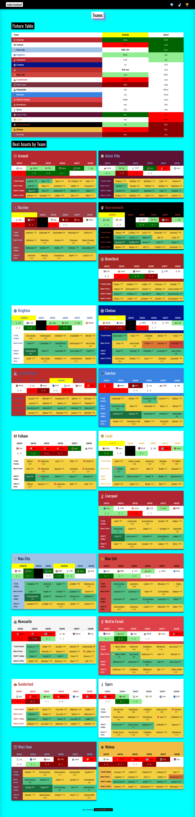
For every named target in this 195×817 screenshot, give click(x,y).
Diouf (72, 794)
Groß (29, 343)
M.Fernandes (44, 772)
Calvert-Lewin (134, 461)
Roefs (45, 709)
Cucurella (175, 343)
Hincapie (43, 195)
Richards (87, 398)
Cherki (87, 591)
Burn (72, 661)
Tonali (45, 656)
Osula (31, 651)
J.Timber (74, 181)
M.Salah (163, 528)
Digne (161, 195)
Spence (175, 724)
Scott (144, 232)
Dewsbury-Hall (149, 398)
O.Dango (158, 284)
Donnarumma (32, 596)
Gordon (59, 646)
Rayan (144, 237)
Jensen (145, 288)
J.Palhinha (147, 709)
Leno (57, 461)
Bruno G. (31, 646)
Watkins (133, 181)
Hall (59, 656)
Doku (31, 591)
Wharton (88, 408)
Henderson (60, 398)
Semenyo (47, 583)
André (131, 772)
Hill (158, 237)
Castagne (74, 468)
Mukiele (31, 709)
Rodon (161, 476)
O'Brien (162, 413)
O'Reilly (73, 583)
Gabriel (30, 181)
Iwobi (88, 461)
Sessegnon (89, 468)
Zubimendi (58, 190)
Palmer (133, 358)
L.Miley (89, 651)
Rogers (119, 181)
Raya (57, 181)
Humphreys (59, 255)
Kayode (145, 293)
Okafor (178, 461)
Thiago (116, 284)
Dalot (175, 599)
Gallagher (132, 717)
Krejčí (130, 786)
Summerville (74, 772)
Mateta (46, 403)
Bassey (58, 468)
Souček (88, 772)
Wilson (30, 461)
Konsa (175, 181)
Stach (117, 461)
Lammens (132, 591)
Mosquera (174, 786)
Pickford (162, 398)
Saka (88, 181)
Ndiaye (175, 398)
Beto (132, 406)
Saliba (73, 185)
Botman (45, 651)
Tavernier (158, 232)
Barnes (73, 646)
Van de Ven (118, 709)
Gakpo (175, 521)
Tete (86, 484)
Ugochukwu (58, 232)
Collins (144, 284)
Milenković (160, 646)
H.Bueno (160, 772)
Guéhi (58, 583)
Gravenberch (147, 521)
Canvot (75, 403)
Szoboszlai (132, 521)
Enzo (133, 335)
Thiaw (44, 646)
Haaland (30, 583)
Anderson (134, 646)
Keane (116, 421)
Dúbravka (43, 232)
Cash (161, 181)
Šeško (178, 583)
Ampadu (162, 461)
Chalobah (148, 335)
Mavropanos (59, 772)
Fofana (147, 343)
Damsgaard (131, 288)
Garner (132, 398)
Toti (145, 777)
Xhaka (87, 709)
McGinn (148, 185)
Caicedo (160, 343)
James (160, 335)
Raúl (72, 461)
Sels (159, 654)
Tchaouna (73, 240)
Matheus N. (89, 583)
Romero (177, 709)
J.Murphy (73, 651)
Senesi (118, 232)
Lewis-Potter (173, 288)
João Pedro (118, 335)
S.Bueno (145, 772)
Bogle (161, 468)
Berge (72, 476)
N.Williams (147, 646)
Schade (173, 284)
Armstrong (174, 777)
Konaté (161, 521)
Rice (43, 181)
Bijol (148, 468)
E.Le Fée (59, 709)
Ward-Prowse (88, 240)
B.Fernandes (119, 583)
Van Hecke (30, 335)
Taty (73, 787)
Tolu (175, 772)
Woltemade (87, 646)
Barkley (161, 185)
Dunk (89, 350)
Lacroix (31, 398)
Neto (176, 335)
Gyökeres (58, 185)
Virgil (116, 521)
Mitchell (45, 398)
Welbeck (58, 335)
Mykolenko (177, 413)
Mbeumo (161, 583)
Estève (87, 232)
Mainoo (176, 591)
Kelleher (130, 284)
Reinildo (87, 723)
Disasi (58, 779)
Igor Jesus (173, 646)
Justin (132, 468)
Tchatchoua (145, 786)
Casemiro (134, 583)
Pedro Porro (161, 709)
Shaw (147, 591)
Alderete (73, 709)
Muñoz (74, 398)
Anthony (29, 232)
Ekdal (71, 255)
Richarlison (133, 709)
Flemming (72, 232)
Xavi (161, 717)
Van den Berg (173, 293)
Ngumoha (177, 528)
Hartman (31, 255)
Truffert (131, 232)
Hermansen (89, 779)
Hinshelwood (60, 343)
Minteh (88, 335)
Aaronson (150, 461)
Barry (162, 406)
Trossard (88, 185)
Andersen (45, 461)
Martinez (147, 181)
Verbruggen (45, 335)
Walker (57, 247)
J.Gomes (117, 772)
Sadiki (88, 719)
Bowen (28, 772)
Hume (59, 719)
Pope (73, 656)
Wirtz (175, 543)
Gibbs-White (120, 646)
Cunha (146, 583)
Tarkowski (116, 398)
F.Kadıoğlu (74, 335)
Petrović (173, 232)
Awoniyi (174, 654)
